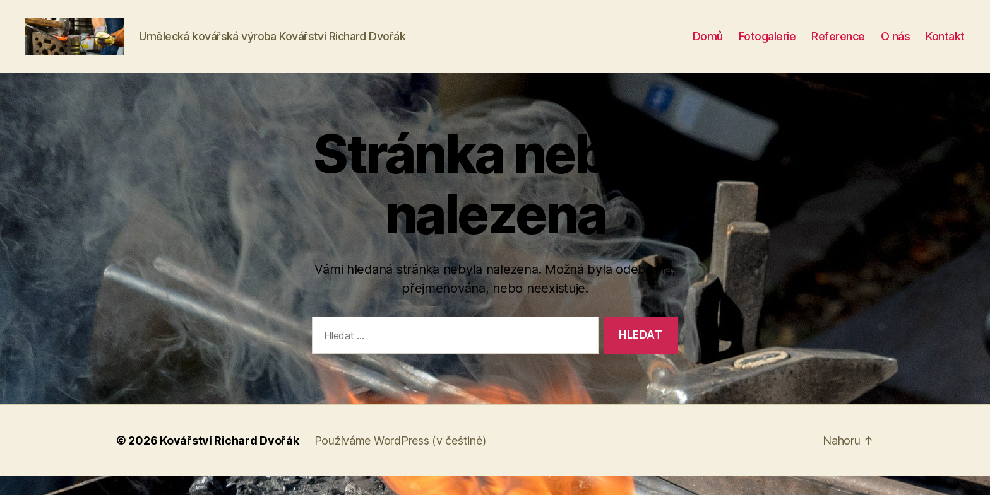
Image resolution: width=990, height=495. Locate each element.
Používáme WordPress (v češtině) (400, 459)
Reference (838, 45)
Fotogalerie (767, 45)
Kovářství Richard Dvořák (229, 459)
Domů (708, 45)
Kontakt (945, 45)
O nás (895, 45)
